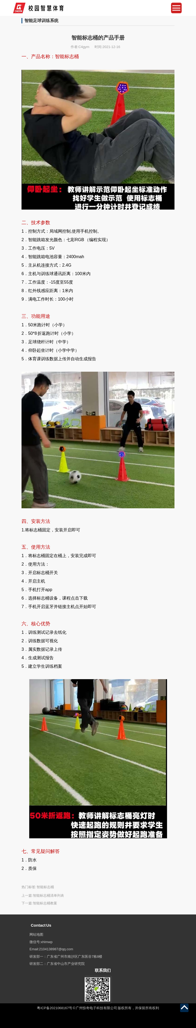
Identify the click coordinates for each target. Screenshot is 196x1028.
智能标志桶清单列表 (48, 895)
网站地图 (36, 934)
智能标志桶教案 (45, 903)
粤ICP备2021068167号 (54, 1008)
